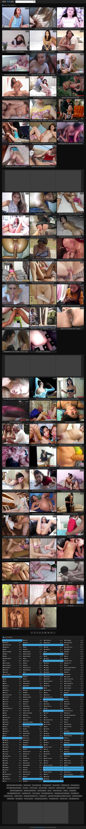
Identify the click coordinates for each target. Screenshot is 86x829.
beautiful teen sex (26, 793)
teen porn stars (63, 798)
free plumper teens (53, 798)
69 (45, 632)
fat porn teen (52, 788)
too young (25, 788)
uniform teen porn (57, 790)
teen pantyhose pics (74, 798)
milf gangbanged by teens (73, 788)
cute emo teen (27, 785)
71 (51, 632)
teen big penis (19, 798)
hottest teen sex (65, 785)
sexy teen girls (10, 798)
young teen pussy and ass (41, 798)
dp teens (66, 790)
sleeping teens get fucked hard (62, 793)
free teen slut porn (28, 798)
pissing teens (73, 790)
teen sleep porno (75, 785)
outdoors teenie (18, 796)
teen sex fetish (56, 785)
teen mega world (47, 785)
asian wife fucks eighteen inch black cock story (59, 796)
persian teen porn (8, 796)
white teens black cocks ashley (14, 785)
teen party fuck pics (77, 796)
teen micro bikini (43, 788)
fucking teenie (42, 796)
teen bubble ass (75, 793)
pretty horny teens (61, 788)
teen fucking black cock (47, 793)
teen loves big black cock (16, 790)
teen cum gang (36, 793)
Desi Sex (8, 2)
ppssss (49, 790)
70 (48, 632)
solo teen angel (33, 788)
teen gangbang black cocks (13, 793)
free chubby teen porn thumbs (14, 788)
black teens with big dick (30, 790)
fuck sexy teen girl (36, 785)
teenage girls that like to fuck (31, 796)
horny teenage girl (41, 790)
